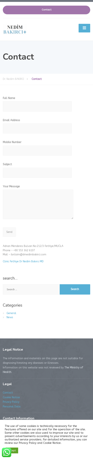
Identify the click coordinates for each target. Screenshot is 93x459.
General (11, 313)
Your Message (38, 204)
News (10, 317)
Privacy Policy (11, 402)
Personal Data (11, 406)
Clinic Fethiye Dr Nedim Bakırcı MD (23, 261)
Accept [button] (12, 450)
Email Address (37, 127)
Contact (46, 9)
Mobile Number (37, 149)
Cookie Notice (11, 397)
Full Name (37, 105)
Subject (37, 171)
